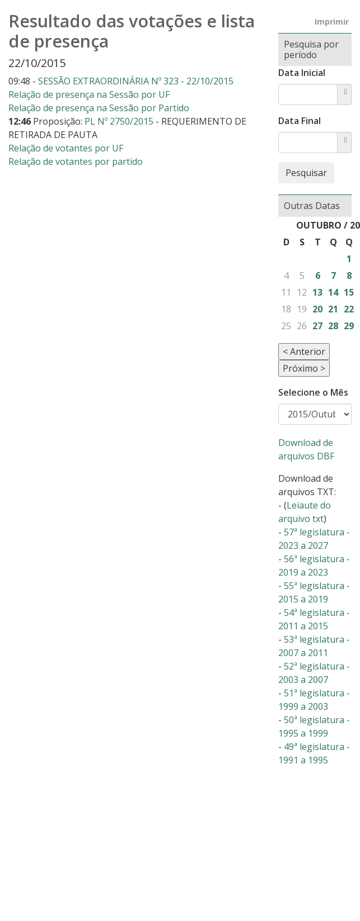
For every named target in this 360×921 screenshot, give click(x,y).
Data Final (299, 121)
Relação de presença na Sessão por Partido (98, 108)
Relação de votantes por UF (65, 148)
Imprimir (332, 21)
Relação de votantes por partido (75, 161)
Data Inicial (301, 73)
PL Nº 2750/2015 (120, 121)
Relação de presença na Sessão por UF (89, 94)
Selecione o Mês (313, 392)
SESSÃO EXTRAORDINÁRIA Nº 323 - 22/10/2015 (135, 81)
